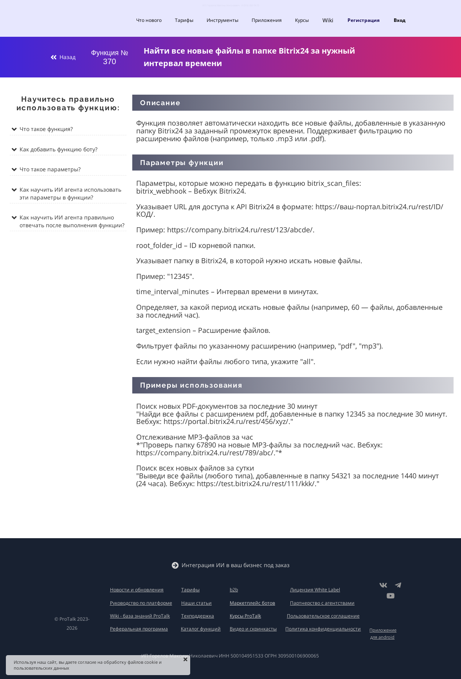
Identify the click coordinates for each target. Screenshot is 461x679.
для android (382, 637)
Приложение (382, 630)
